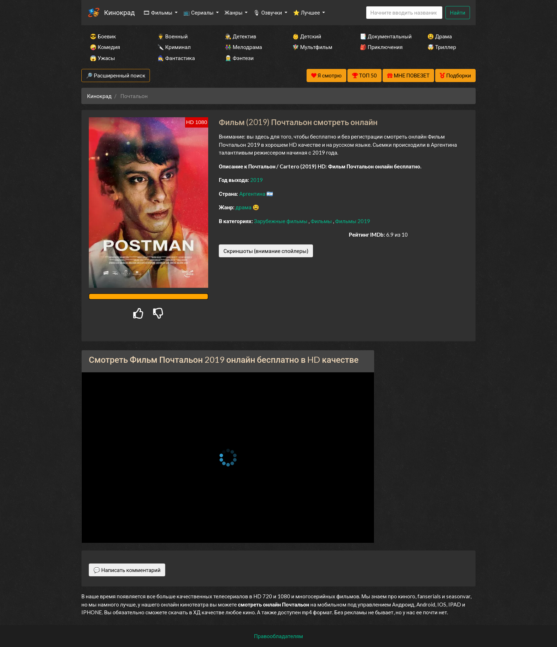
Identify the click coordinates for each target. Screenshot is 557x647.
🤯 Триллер (441, 47)
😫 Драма (439, 36)
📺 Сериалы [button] (199, 12)
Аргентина (252, 193)
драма (244, 207)
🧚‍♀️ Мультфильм (312, 47)
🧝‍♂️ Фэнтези (239, 58)
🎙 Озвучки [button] (268, 12)
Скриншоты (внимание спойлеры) (265, 251)
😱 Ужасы (102, 58)
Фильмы (321, 221)
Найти (457, 12)
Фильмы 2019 (352, 221)
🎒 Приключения (381, 47)
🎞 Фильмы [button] (158, 12)
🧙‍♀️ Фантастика (176, 58)
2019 (256, 180)
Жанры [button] (234, 12)
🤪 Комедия (105, 47)
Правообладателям (278, 636)
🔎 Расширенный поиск (115, 75)
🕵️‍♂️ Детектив (240, 36)
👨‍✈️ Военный (172, 36)
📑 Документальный (384, 36)
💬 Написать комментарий (127, 570)
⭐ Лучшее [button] (307, 12)
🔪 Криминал (174, 47)
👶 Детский (306, 36)
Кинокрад (119, 12)
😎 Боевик (103, 36)
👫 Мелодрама (243, 47)
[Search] (404, 12)
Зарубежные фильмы (281, 221)
